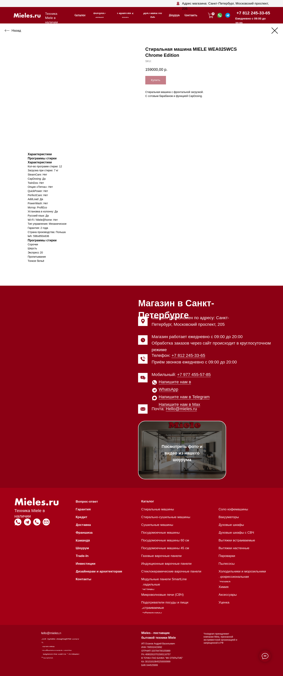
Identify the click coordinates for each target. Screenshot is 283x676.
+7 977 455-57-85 (194, 374)
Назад (16, 30)
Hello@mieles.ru (181, 408)
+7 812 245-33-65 (253, 13)
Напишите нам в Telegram (184, 397)
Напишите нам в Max (179, 404)
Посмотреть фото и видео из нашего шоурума (182, 453)
